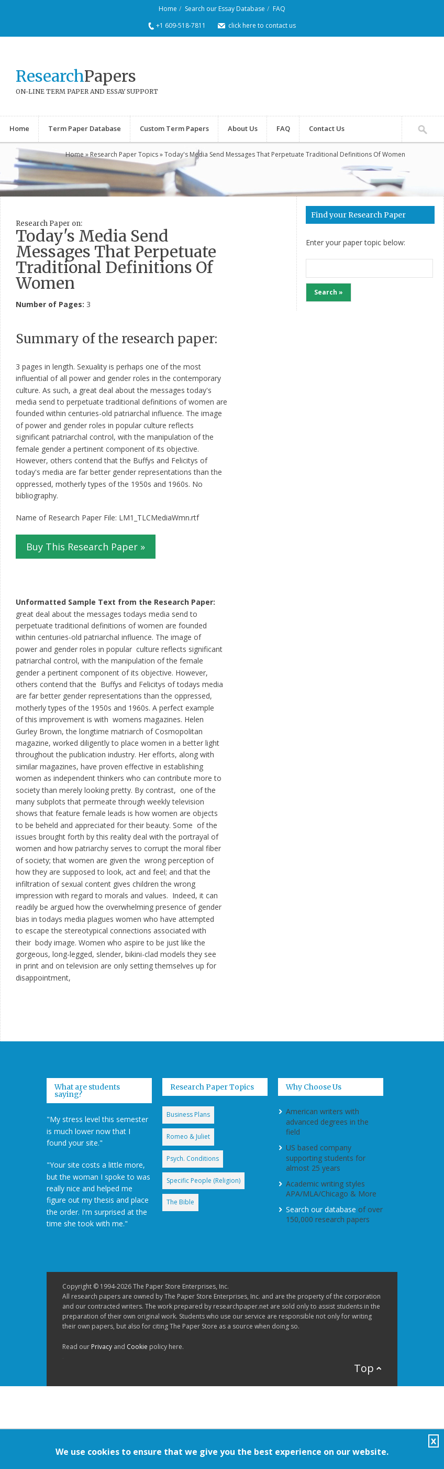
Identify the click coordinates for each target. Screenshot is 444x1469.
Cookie (137, 1346)
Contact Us (327, 128)
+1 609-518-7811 (181, 25)
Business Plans (188, 1114)
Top (364, 1368)
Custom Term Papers (174, 128)
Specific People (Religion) (203, 1180)
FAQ (279, 8)
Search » (328, 292)
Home (168, 8)
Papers (76, 76)
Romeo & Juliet (188, 1136)
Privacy (101, 1346)
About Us (243, 128)
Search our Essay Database (225, 8)
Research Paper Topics (124, 154)
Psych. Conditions (193, 1158)
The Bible (180, 1202)
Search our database (321, 1209)
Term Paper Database (84, 128)
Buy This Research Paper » (85, 546)
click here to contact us (262, 25)
